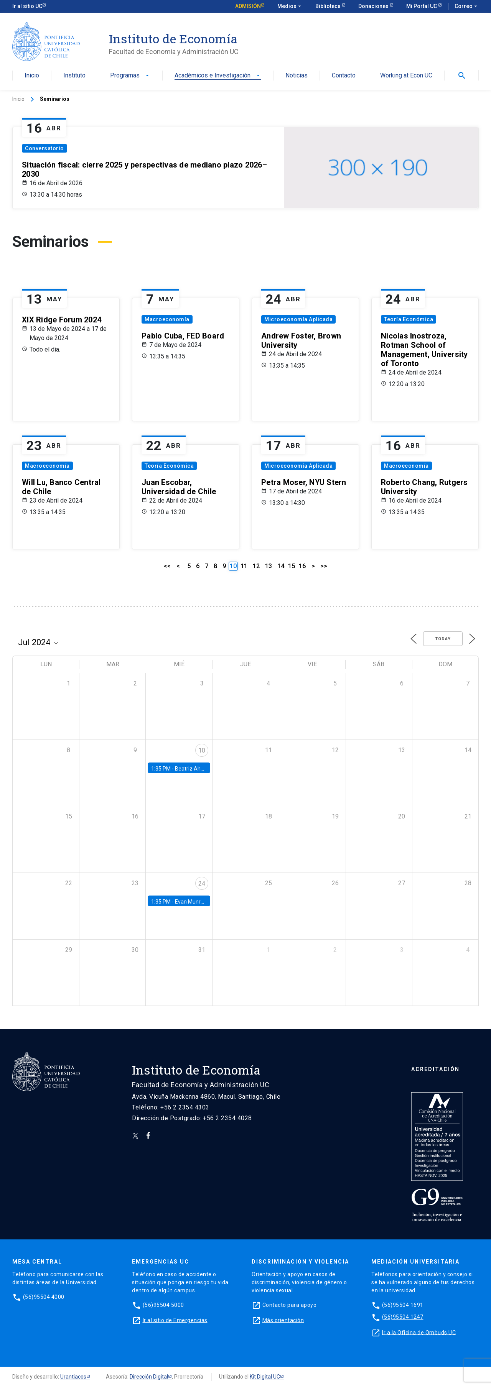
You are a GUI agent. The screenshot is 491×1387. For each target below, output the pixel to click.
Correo (467, 6)
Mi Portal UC (422, 6)
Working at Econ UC (406, 75)
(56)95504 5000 (163, 1305)
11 (244, 566)
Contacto (344, 75)
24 (201, 883)
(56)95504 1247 (402, 1317)
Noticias (296, 75)
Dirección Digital (149, 1377)
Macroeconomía (167, 319)
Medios (290, 6)
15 (291, 566)
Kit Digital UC (265, 1377)
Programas (130, 75)
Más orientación (283, 1320)
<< (167, 566)
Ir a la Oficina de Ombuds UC (419, 1332)
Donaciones (374, 6)
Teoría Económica (408, 319)
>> (323, 566)
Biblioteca (328, 6)
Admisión (248, 6)
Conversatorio (44, 148)
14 (280, 566)
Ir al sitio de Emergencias (175, 1320)
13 (268, 566)
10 (201, 750)
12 (256, 566)
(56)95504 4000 (43, 1296)
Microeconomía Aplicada (298, 319)
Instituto (74, 75)
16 (302, 566)
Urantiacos (73, 1377)
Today (443, 638)
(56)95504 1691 (402, 1305)
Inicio (32, 75)
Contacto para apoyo (289, 1305)
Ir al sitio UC (27, 6)
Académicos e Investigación (218, 75)
